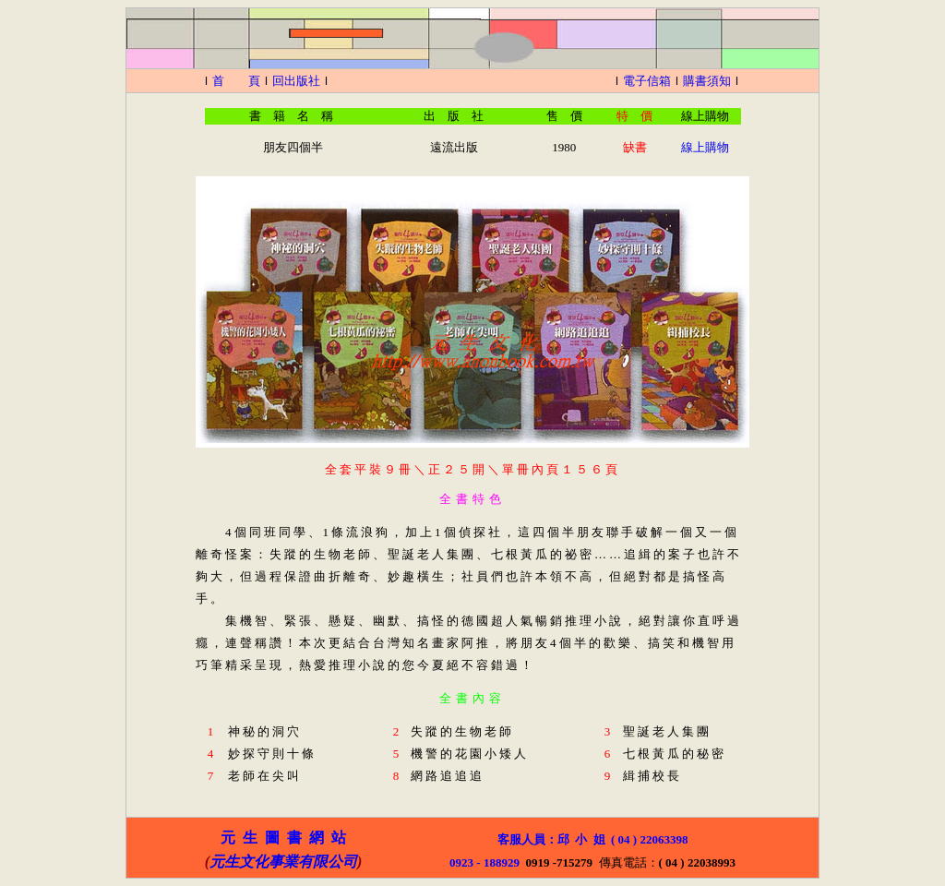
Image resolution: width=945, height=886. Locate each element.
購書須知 (707, 81)
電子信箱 (647, 81)
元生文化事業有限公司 (283, 861)
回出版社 (296, 81)
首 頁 (236, 81)
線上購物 (705, 147)
